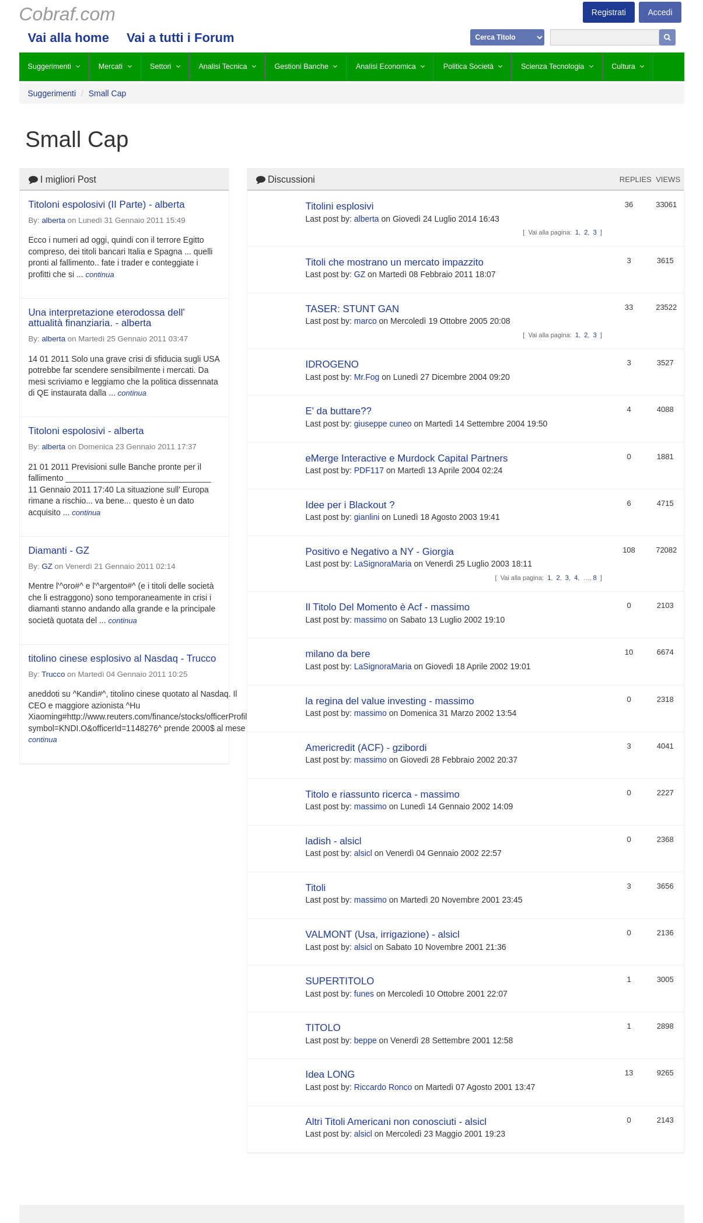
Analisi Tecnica (222, 66)
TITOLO (323, 1027)
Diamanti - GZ (59, 550)
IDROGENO (332, 364)
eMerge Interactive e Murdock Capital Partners (407, 458)
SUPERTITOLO (340, 981)
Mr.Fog (367, 377)
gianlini (367, 517)
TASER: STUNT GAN (353, 309)
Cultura (623, 66)
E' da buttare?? (339, 411)
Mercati (111, 66)
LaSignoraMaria (383, 563)
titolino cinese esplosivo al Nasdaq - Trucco (122, 658)
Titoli (316, 887)
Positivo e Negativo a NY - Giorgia (380, 551)
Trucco (53, 674)
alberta (53, 220)
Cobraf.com (67, 14)
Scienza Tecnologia (552, 66)
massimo (370, 619)
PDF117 (369, 470)
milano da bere (338, 653)
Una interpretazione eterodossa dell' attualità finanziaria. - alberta (107, 318)
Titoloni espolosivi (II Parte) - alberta (107, 204)
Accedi (660, 12)
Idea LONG (330, 1074)
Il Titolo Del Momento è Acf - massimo (388, 607)
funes (364, 993)
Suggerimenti (49, 66)
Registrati (609, 12)
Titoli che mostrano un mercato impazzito (395, 262)
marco (365, 321)
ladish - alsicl (334, 841)
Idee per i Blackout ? (350, 505)
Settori (160, 66)
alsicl (363, 853)
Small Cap (108, 93)
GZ (46, 566)
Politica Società (468, 66)
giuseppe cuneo (383, 423)
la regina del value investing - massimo (390, 701)
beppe (365, 1040)
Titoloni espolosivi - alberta (86, 430)
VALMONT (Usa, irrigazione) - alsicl (383, 934)
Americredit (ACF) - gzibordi (366, 747)
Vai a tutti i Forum (181, 37)
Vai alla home (68, 37)
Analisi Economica (386, 66)
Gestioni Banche (301, 66)
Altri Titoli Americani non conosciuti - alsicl (396, 1121)
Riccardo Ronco (383, 1087)
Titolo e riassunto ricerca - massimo (383, 794)
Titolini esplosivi (340, 206)
